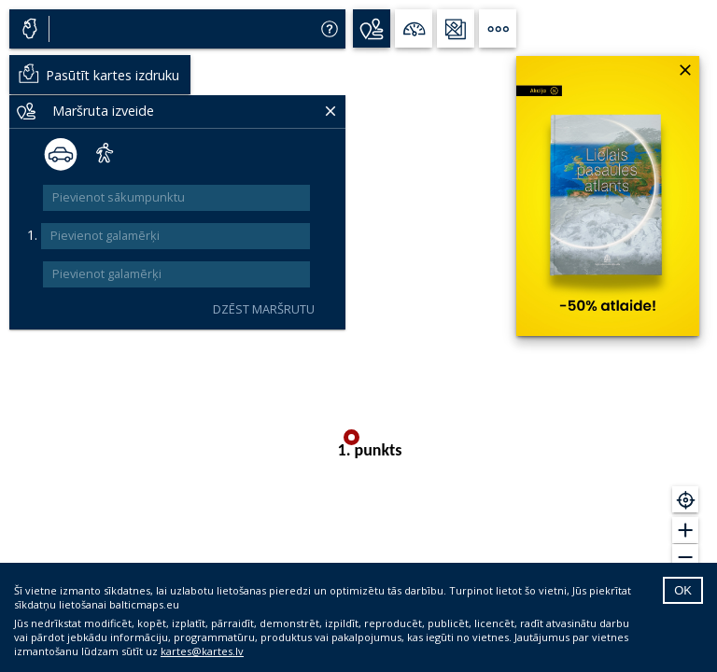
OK (683, 590)
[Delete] (301, 110)
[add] (324, 236)
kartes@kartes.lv (202, 651)
